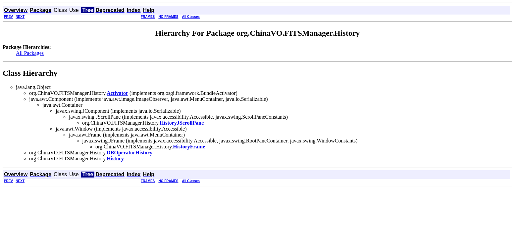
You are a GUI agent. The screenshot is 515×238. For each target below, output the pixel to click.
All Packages (30, 53)
